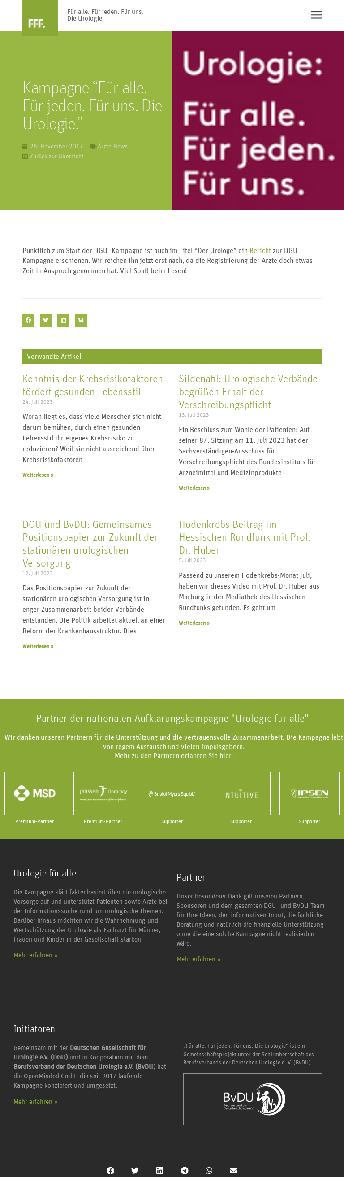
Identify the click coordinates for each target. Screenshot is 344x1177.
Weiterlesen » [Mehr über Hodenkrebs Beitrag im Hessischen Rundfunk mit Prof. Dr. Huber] (194, 623)
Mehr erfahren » (35, 955)
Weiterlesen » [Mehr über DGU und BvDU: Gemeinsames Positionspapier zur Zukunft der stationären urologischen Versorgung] (37, 646)
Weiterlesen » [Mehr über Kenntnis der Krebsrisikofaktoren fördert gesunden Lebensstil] (37, 475)
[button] (28, 320)
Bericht (260, 250)
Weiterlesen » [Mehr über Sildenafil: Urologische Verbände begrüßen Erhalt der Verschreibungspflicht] (194, 488)
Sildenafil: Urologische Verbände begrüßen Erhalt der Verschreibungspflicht (248, 392)
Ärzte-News (113, 147)
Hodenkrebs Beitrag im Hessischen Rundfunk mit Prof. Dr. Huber (244, 537)
